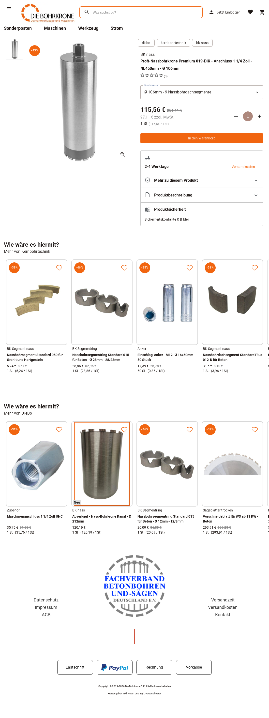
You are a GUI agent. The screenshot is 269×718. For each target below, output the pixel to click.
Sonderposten (18, 28)
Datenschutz (46, 599)
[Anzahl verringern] (236, 116)
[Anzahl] (248, 116)
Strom (117, 28)
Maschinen (55, 28)
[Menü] (9, 9)
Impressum (46, 607)
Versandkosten (223, 607)
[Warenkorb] (262, 12)
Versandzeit (223, 599)
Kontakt (222, 614)
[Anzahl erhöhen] (260, 116)
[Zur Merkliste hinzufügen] (59, 267)
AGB (46, 614)
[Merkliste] (250, 12)
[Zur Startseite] (46, 23)
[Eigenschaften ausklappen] (202, 180)
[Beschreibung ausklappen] (202, 195)
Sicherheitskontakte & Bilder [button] (167, 219)
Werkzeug (88, 28)
